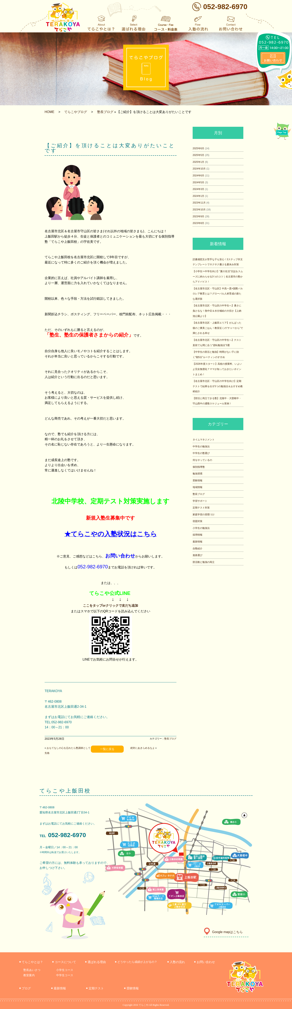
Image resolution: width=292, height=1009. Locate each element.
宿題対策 (197, 521)
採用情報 (197, 534)
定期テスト (95, 988)
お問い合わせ (204, 962)
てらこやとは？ (31, 962)
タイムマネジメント (204, 439)
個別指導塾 (199, 467)
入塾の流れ (176, 962)
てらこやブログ (75, 112)
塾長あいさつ (31, 970)
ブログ (25, 988)
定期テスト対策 (201, 507)
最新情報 (197, 541)
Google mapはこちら (223, 932)
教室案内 (29, 975)
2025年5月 (198, 155)
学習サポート (200, 501)
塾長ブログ (105, 112)
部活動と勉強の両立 (204, 562)
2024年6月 (198, 175)
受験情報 (197, 480)
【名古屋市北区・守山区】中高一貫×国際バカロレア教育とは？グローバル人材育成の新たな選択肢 (218, 293)
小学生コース (64, 970)
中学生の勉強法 (201, 446)
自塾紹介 (197, 548)
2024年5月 (198, 182)
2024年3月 (198, 189)
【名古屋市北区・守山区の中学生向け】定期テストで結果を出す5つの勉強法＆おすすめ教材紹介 (218, 386)
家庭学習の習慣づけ (204, 514)
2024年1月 (198, 196)
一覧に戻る (107, 749)
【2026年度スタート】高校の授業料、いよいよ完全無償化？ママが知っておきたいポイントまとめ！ (217, 369)
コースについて (64, 962)
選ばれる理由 (95, 962)
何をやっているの (202, 460)
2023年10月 (199, 209)
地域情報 (197, 487)
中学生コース (64, 975)
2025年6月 (198, 148)
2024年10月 (199, 168)
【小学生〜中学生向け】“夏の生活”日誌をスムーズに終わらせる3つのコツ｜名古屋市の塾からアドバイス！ (218, 276)
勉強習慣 (197, 473)
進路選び (197, 555)
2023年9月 (198, 216)
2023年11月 (199, 202)
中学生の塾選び (201, 453)
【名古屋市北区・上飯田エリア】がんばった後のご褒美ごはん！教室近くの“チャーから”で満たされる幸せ (218, 328)
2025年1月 (198, 162)
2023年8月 (198, 223)
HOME (49, 112)
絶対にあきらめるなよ (142, 748)
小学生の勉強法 (201, 528)
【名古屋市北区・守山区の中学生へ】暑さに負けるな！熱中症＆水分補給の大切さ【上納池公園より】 (217, 310)
